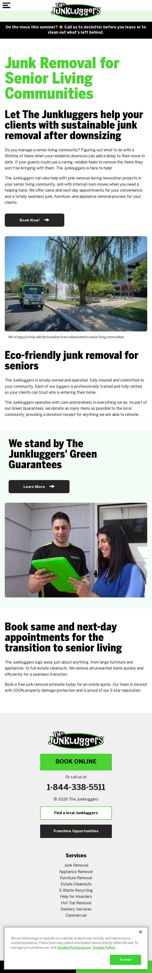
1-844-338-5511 (76, 787)
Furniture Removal (76, 878)
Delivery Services (76, 909)
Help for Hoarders (76, 897)
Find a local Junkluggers (76, 813)
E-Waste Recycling (76, 890)
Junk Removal (76, 865)
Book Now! (34, 220)
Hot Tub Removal (76, 903)
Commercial (76, 915)
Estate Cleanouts (76, 884)
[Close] (140, 936)
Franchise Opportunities (76, 831)
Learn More (39, 486)
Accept (125, 964)
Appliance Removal (76, 872)
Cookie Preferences (74, 952)
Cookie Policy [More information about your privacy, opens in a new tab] (104, 952)
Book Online (76, 762)
